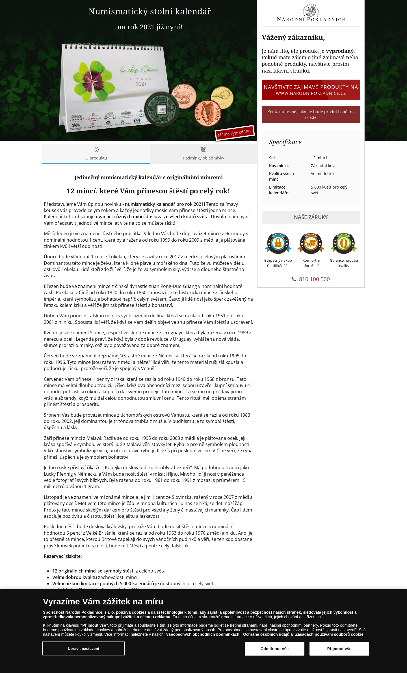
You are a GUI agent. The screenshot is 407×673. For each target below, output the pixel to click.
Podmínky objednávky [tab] (203, 154)
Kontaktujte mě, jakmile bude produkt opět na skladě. (311, 114)
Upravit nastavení (83, 648)
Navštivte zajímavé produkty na (311, 90)
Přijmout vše (339, 648)
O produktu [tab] (96, 154)
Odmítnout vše (274, 648)
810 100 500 (311, 279)
